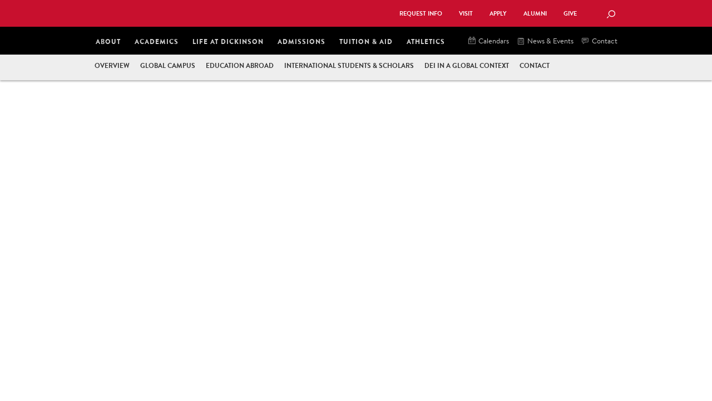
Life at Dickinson (228, 41)
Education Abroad (240, 65)
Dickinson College (215, 12)
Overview (112, 65)
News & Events (545, 41)
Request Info (420, 13)
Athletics (426, 41)
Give (570, 13)
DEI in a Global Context (466, 65)
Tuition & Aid (366, 41)
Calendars (488, 41)
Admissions (301, 41)
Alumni (535, 13)
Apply (498, 13)
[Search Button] (611, 15)
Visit (466, 13)
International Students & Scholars (349, 65)
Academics (157, 41)
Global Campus (167, 65)
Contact (599, 41)
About (108, 41)
